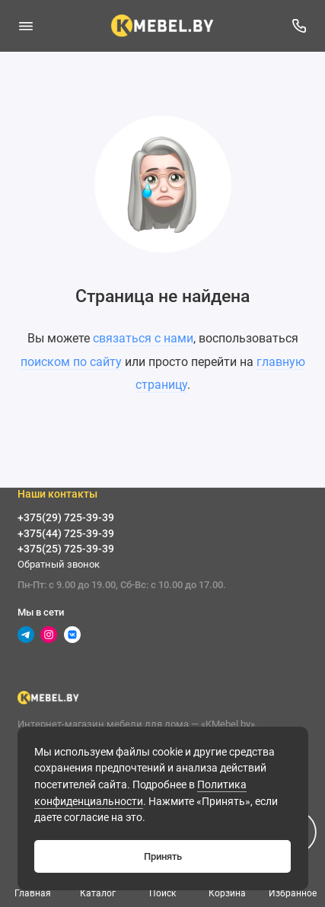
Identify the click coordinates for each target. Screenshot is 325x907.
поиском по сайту (71, 362)
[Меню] (26, 26)
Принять (163, 856)
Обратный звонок (59, 564)
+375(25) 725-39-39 (66, 549)
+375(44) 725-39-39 (66, 533)
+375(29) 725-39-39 (66, 517)
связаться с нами (143, 338)
